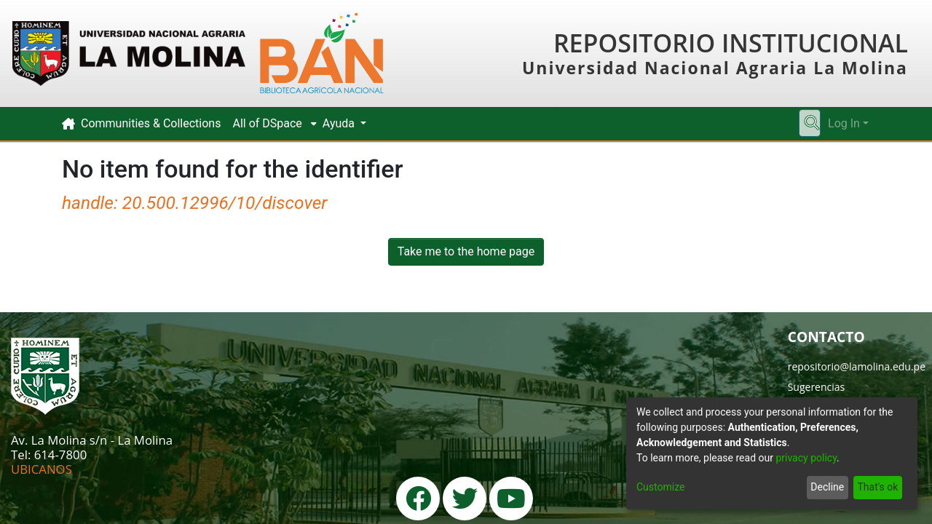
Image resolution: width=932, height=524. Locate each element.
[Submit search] (811, 123)
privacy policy (806, 458)
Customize (660, 487)
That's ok (877, 487)
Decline (827, 487)
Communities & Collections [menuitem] (151, 123)
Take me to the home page (466, 251)
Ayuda (340, 123)
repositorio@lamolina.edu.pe (856, 366)
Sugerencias (816, 387)
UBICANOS (41, 469)
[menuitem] (271, 123)
